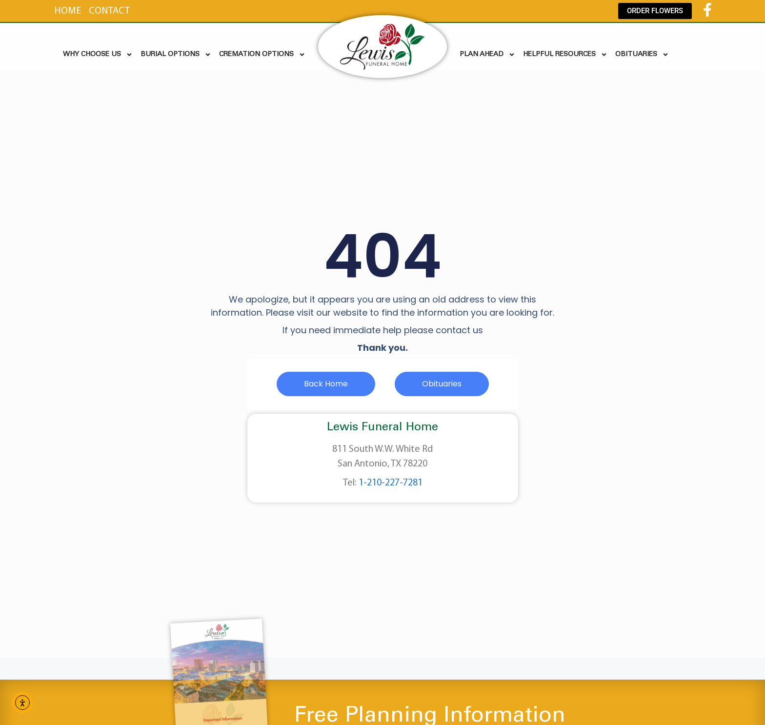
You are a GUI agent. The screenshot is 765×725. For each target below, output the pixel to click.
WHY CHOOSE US (98, 54)
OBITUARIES (642, 54)
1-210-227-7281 (391, 483)
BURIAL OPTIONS (176, 54)
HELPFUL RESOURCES (565, 54)
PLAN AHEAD (487, 54)
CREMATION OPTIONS (262, 54)
